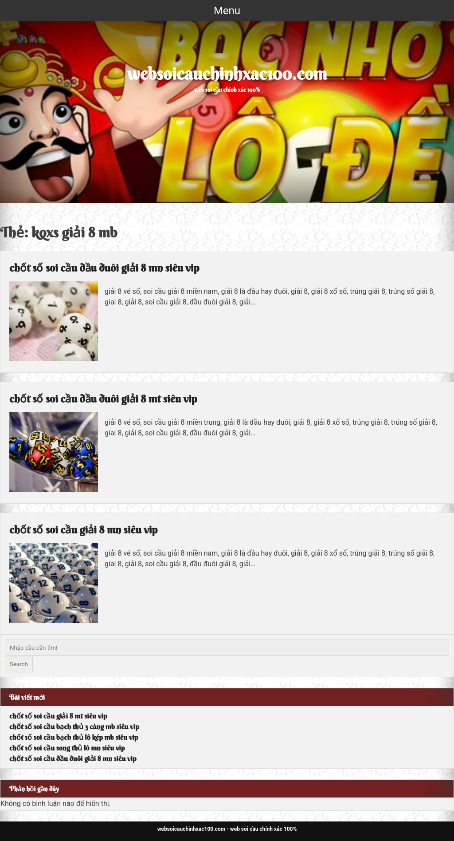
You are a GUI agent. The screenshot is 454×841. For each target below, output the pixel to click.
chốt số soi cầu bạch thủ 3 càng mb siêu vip (74, 726)
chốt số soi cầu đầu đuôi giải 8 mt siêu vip (103, 398)
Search (19, 664)
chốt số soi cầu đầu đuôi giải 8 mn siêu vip (104, 267)
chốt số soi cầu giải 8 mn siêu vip (83, 529)
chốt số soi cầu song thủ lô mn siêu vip (67, 747)
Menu (227, 10)
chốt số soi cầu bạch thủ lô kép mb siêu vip (73, 737)
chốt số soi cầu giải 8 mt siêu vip (58, 715)
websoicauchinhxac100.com (227, 73)
